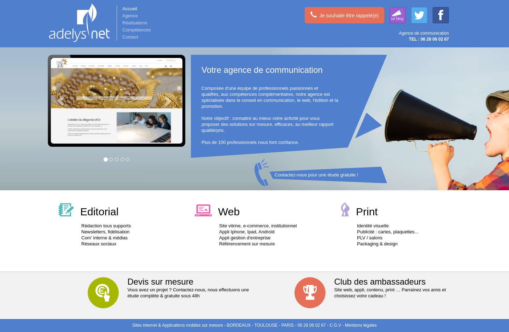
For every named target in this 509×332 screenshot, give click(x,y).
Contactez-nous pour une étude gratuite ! (316, 174)
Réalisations (134, 22)
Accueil (129, 8)
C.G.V (335, 325)
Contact (130, 37)
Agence (130, 15)
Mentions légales (361, 325)
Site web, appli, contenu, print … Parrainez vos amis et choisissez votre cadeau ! (375, 287)
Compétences (136, 30)
